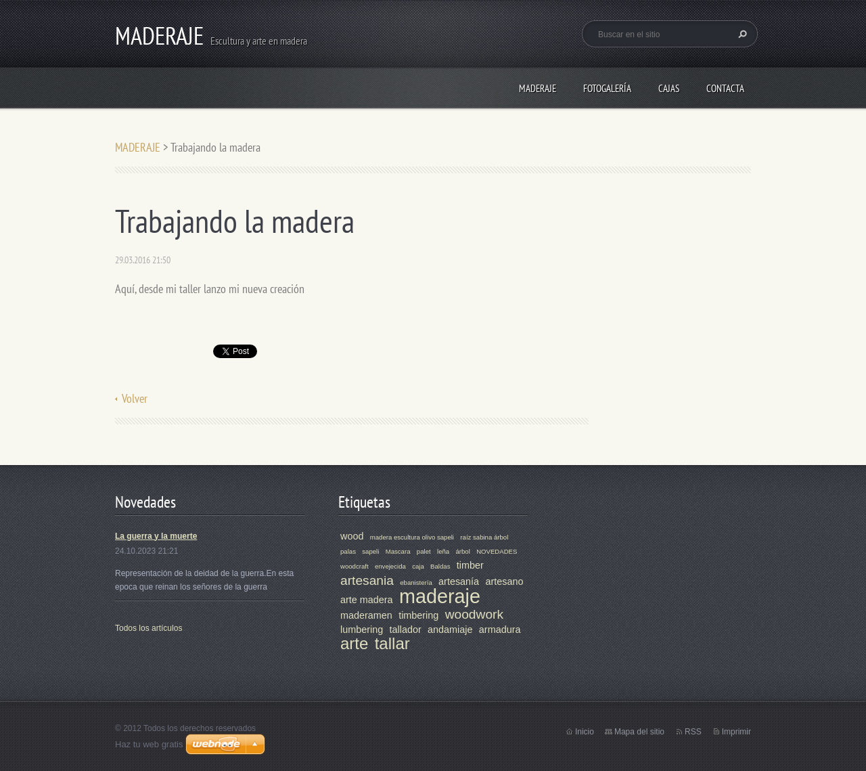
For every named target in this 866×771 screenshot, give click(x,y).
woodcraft (354, 566)
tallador (405, 629)
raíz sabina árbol (484, 537)
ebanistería (416, 582)
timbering (418, 615)
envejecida (390, 566)
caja (418, 566)
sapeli (370, 551)
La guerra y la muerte (156, 536)
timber (470, 565)
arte (354, 643)
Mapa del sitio (639, 731)
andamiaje (450, 629)
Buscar (741, 34)
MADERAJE (537, 88)
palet (424, 551)
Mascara (398, 551)
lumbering (361, 629)
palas (348, 551)
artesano (504, 581)
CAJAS (668, 88)
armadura (500, 629)
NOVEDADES (496, 551)
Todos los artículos (148, 628)
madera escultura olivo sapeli (412, 537)
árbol (462, 551)
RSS (693, 731)
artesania (367, 580)
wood (351, 536)
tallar (392, 643)
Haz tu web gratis (149, 744)
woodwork (474, 614)
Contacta (725, 88)
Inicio (584, 731)
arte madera (366, 599)
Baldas (440, 566)
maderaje (439, 596)
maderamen (366, 615)
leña (443, 551)
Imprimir (736, 731)
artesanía (458, 581)
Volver (134, 398)
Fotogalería (607, 88)
